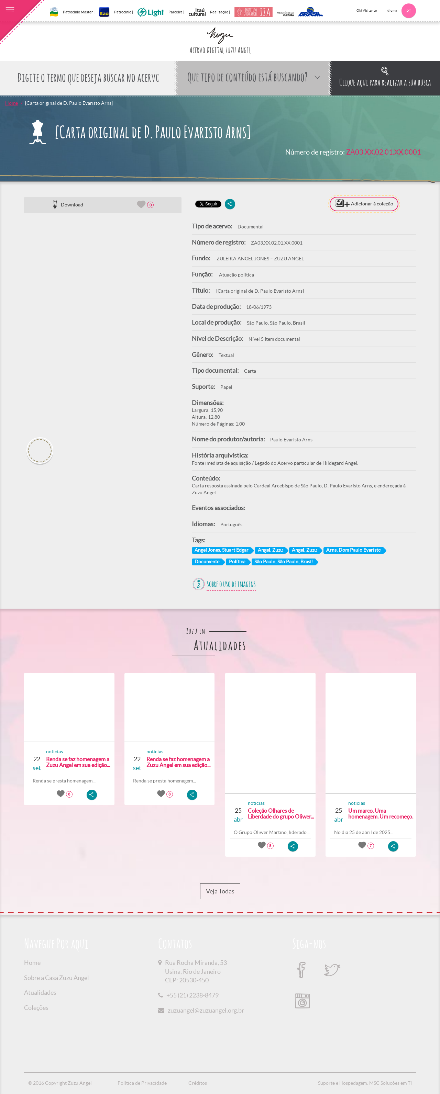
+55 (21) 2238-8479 (192, 995)
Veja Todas (220, 891)
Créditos (197, 1083)
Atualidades (40, 992)
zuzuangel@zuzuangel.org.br (206, 1010)
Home (11, 103)
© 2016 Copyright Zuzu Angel (60, 1083)
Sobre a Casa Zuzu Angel (56, 977)
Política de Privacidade (142, 1083)
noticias (54, 751)
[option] (103, 322)
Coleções (36, 1007)
